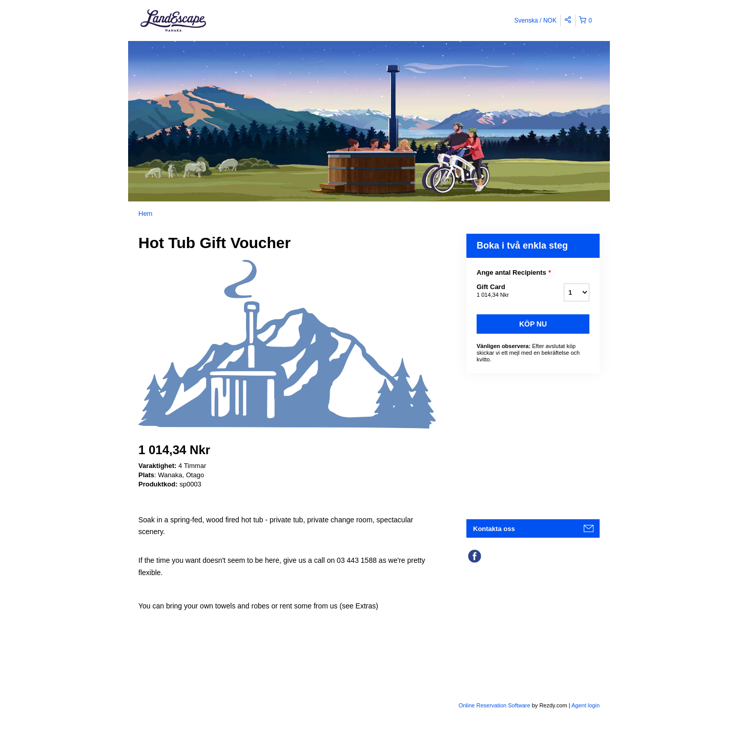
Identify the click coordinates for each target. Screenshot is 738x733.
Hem (145, 213)
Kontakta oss (494, 529)
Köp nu (533, 324)
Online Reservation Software (494, 705)
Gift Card (507, 291)
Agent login (585, 705)
